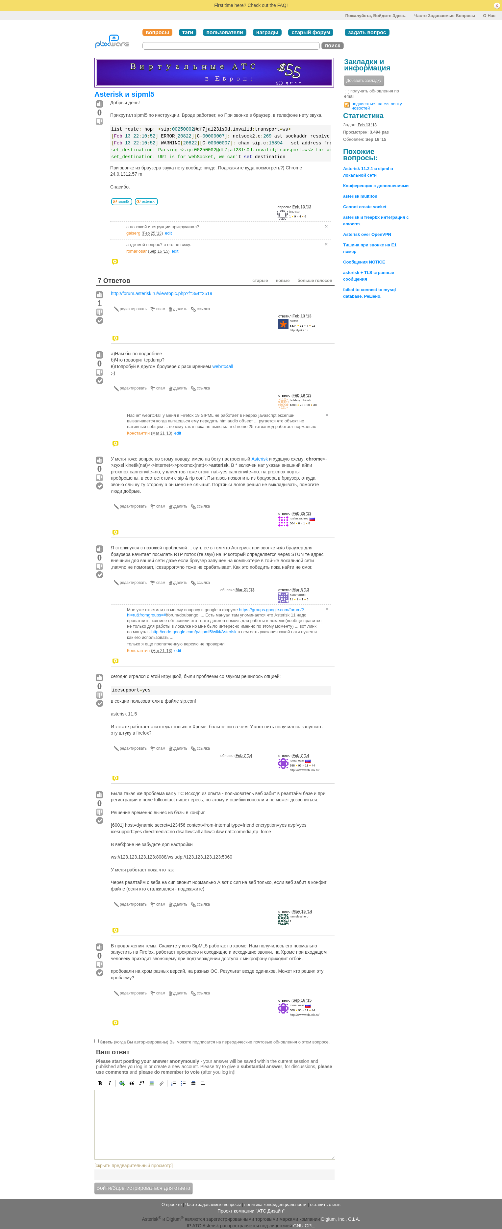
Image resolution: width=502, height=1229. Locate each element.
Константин (138, 433)
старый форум (310, 32)
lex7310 (294, 211)
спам (160, 309)
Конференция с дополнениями (376, 185)
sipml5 (123, 201)
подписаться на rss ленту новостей (377, 106)
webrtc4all (223, 366)
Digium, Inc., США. (340, 1219)
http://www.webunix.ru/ (304, 770)
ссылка (203, 309)
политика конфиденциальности (275, 1204)
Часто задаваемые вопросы (444, 15)
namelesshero (299, 916)
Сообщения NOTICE (364, 262)
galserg (133, 233)
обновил (237, 590)
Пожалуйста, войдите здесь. (375, 15)
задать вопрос (367, 32)
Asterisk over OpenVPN (367, 234)
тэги (187, 32)
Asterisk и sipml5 (124, 94)
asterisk (148, 201)
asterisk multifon (360, 196)
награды (267, 32)
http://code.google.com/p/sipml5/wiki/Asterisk (194, 631)
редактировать (133, 309)
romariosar (136, 251)
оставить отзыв (325, 1204)
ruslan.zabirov (299, 518)
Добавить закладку (363, 80)
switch (294, 321)
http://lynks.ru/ (299, 330)
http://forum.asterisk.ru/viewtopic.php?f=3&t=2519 (161, 293)
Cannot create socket (365, 206)
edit (168, 233)
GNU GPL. (304, 1225)
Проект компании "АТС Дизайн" (251, 1211)
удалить (180, 309)
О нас (489, 15)
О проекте (172, 1204)
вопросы (157, 32)
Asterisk (259, 459)
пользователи (224, 32)
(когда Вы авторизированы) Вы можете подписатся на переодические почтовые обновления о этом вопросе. (215, 1041)
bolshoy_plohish (300, 400)
